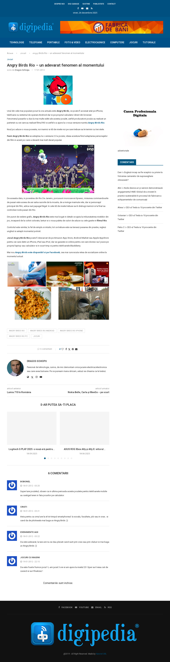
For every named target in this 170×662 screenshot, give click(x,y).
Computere (117, 42)
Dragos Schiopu (22, 70)
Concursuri (16, 52)
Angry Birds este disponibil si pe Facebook (37, 252)
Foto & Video (72, 42)
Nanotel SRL (101, 654)
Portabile (53, 42)
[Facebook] (78, 8)
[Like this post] (62, 349)
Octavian (122, 215)
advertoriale (123, 150)
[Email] (87, 8)
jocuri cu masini (30, 557)
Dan (119, 172)
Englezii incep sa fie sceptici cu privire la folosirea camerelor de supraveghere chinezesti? (140, 176)
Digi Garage (73, 4)
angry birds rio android (42, 331)
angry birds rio (17, 331)
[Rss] (92, 8)
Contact (111, 4)
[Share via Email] (76, 349)
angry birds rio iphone (71, 331)
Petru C (121, 227)
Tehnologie (16, 42)
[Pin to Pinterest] (73, 349)
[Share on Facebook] (66, 349)
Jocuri (133, 42)
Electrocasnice (95, 42)
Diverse (34, 52)
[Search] (161, 62)
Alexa (120, 207)
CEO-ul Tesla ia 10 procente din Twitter (144, 207)
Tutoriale (149, 42)
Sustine (86, 4)
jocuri (36, 336)
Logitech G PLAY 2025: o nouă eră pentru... (32, 449)
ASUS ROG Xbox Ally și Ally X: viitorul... (85, 449)
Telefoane (35, 42)
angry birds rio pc (18, 336)
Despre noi (59, 4)
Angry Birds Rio (96, 122)
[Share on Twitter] (69, 349)
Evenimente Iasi (29, 532)
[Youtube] (82, 8)
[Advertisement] (143, 80)
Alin (119, 188)
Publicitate (98, 4)
